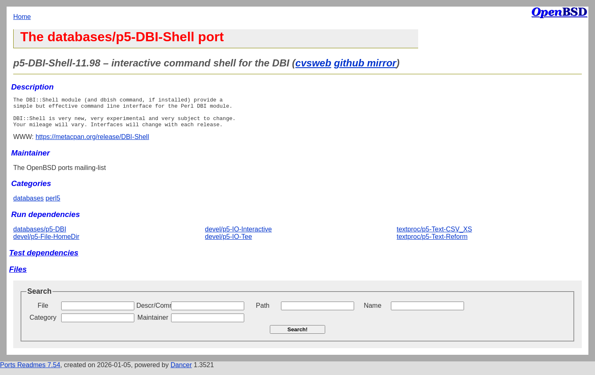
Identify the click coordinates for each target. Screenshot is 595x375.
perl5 (52, 204)
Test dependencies (44, 259)
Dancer (181, 371)
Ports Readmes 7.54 (30, 371)
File (43, 311)
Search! (298, 336)
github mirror (365, 62)
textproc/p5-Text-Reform (432, 242)
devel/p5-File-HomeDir (46, 242)
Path (262, 311)
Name (372, 311)
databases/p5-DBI (39, 235)
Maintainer (153, 323)
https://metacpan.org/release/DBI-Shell (92, 142)
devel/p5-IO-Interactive (238, 235)
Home (22, 16)
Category (43, 323)
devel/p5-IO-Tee (228, 242)
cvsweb (313, 62)
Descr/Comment (152, 311)
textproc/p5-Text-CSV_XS (434, 235)
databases (28, 204)
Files (18, 275)
